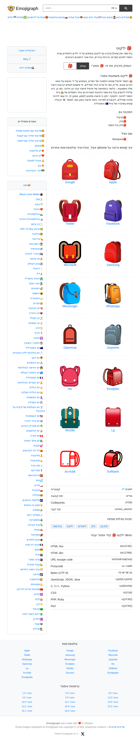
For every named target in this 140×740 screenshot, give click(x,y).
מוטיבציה (36, 460)
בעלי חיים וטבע (92, 17)
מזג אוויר (37, 465)
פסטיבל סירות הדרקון (30, 589)
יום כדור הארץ (34, 421)
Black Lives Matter (31, 194)
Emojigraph (27, 8)
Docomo (70, 673)
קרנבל (38, 609)
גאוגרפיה (36, 248)
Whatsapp (113, 306)
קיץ (39, 604)
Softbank (113, 471)
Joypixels (113, 347)
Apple (113, 182)
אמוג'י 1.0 (27, 693)
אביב (39, 204)
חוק (39, 328)
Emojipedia (27, 677)
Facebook (113, 223)
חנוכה (38, 338)
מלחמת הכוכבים (32, 500)
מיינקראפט (35, 475)
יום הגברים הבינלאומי (30, 382)
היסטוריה (36, 298)
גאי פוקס (36, 258)
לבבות (38, 445)
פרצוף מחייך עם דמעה (31, 140)
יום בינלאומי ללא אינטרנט (28, 352)
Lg (113, 430)
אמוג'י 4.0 (27, 697)
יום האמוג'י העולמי (31, 372)
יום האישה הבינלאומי (30, 367)
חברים (38, 303)
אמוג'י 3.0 (113, 693)
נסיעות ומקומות (58, 17)
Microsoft (70, 265)
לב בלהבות (37, 150)
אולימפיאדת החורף (31, 219)
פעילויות (42, 17)
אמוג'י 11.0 (113, 697)
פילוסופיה (36, 579)
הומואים (37, 288)
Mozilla (70, 430)
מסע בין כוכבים (33, 505)
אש (41, 165)
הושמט (37, 293)
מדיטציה (37, 455)
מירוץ (38, 485)
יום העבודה (35, 402)
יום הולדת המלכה (32, 392)
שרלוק (38, 628)
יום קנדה (36, 435)
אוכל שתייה (75, 17)
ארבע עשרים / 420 (31, 229)
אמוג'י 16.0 (70, 711)
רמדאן (38, 619)
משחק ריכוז (27, 67)
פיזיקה (38, 574)
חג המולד (36, 318)
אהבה (38, 209)
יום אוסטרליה (34, 347)
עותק (83, 64)
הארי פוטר (36, 283)
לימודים (82, 526)
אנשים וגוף (109, 17)
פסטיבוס (37, 584)
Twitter (70, 223)
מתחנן (40, 145)
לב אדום (39, 155)
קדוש (38, 594)
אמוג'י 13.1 (27, 706)
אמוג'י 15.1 (27, 711)
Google (70, 182)
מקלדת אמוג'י (27, 50)
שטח (39, 624)
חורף (38, 333)
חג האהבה (35, 308)
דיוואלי (38, 268)
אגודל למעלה (36, 160)
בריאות (38, 239)
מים (39, 480)
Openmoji (70, 347)
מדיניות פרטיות (117, 727)
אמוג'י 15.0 (113, 706)
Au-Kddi (70, 471)
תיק (93, 526)
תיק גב (104, 526)
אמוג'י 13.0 (113, 702)
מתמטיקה (36, 520)
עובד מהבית (35, 564)
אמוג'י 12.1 (70, 702)
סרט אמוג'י (35, 559)
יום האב (37, 357)
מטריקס (37, 470)
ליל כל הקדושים (33, 450)
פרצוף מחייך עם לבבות (31, 135)
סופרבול (37, 534)
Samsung (113, 265)
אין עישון (37, 224)
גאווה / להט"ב (34, 253)
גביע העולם (35, 263)
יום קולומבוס (34, 430)
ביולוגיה (37, 234)
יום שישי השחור (33, 440)
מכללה (37, 495)
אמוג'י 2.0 (70, 693)
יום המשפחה (34, 397)
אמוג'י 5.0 (70, 697)
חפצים (32, 17)
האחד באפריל (34, 278)
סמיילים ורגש (124, 17)
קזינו (39, 599)
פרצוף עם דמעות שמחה (30, 130)
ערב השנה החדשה (31, 569)
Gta (39, 199)
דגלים (12, 17)
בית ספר (57, 526)
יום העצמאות (34, 416)
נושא (27, 185)
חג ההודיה (36, 313)
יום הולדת (36, 387)
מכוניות (37, 490)
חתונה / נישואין (33, 343)
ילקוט (70, 526)
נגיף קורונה (35, 525)
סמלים (21, 17)
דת (40, 273)
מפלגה (38, 510)
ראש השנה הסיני (32, 614)
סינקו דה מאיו (34, 544)
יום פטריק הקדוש (32, 425)
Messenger (70, 306)
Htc (70, 389)
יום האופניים (35, 362)
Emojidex (113, 389)
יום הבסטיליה (34, 377)
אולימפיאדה (35, 214)
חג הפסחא (35, 323)
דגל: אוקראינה (35, 170)
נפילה (38, 529)
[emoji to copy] (70, 65)
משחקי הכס (35, 515)
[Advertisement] (70, 34)
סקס (39, 549)
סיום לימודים (35, 539)
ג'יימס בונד (36, 244)
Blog (27, 59)
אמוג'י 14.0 (70, 706)
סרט (39, 554)
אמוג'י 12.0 (27, 702)
